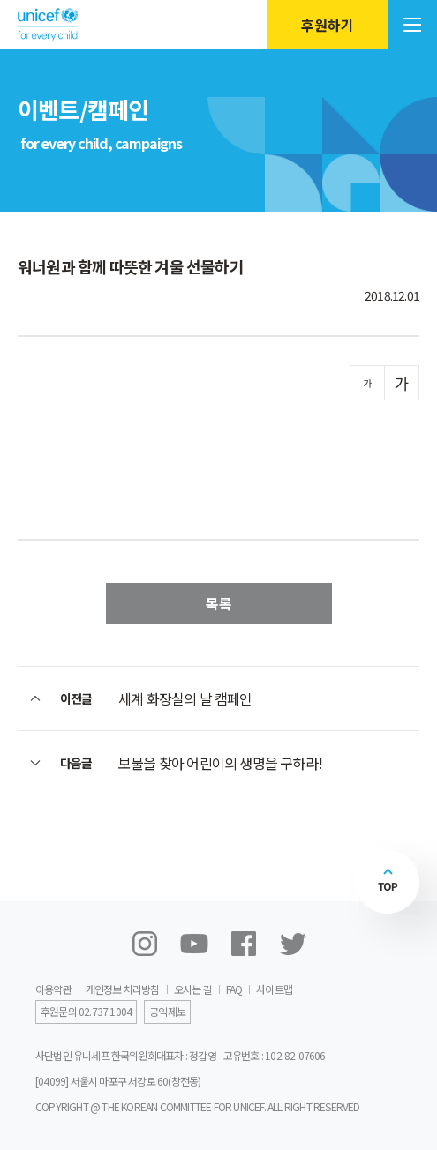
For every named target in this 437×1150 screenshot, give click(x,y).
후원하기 (327, 25)
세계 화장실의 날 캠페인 (185, 698)
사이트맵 (274, 989)
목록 (219, 603)
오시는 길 (193, 989)
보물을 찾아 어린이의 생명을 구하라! (220, 762)
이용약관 (53, 989)
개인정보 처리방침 (123, 989)
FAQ (234, 989)
